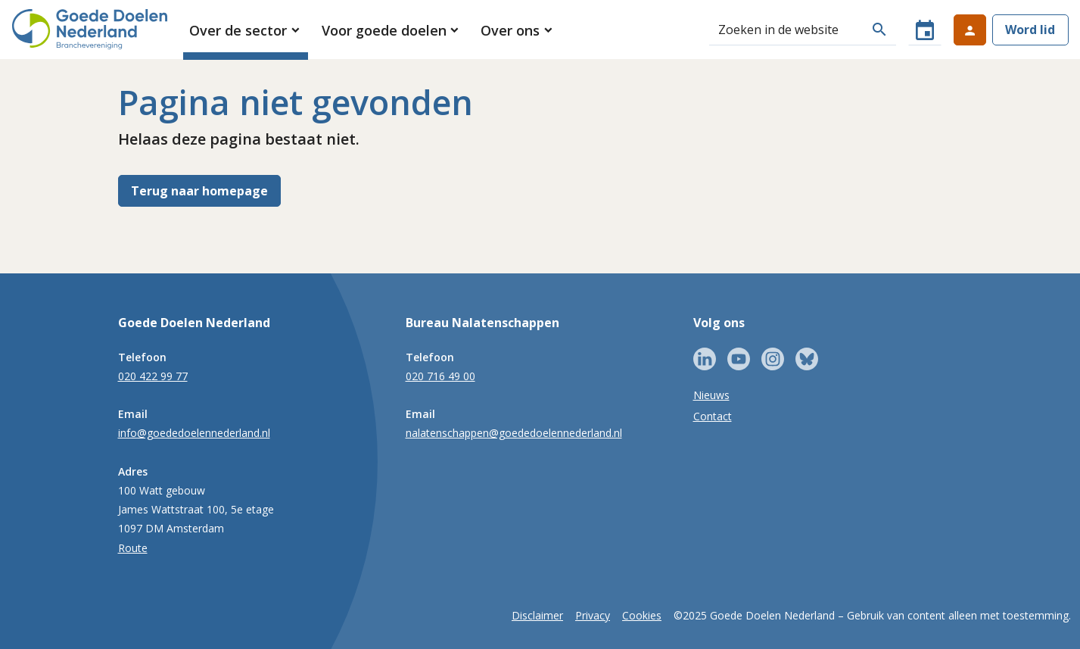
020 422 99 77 (153, 376)
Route (133, 548)
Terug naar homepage (199, 191)
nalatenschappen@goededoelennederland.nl (514, 433)
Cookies (641, 615)
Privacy (592, 615)
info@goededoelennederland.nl (194, 433)
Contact (712, 416)
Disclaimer (537, 615)
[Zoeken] (786, 29)
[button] (245, 30)
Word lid (1030, 29)
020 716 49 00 (440, 376)
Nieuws (711, 395)
